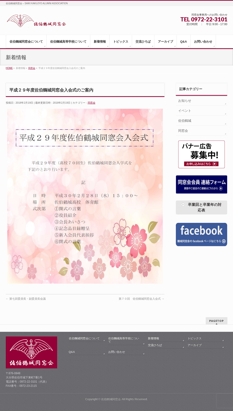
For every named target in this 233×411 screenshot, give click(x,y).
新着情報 (153, 338)
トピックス (195, 338)
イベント (184, 110)
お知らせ (184, 100)
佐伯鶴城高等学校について (123, 340)
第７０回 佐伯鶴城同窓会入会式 (141, 298)
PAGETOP (216, 320)
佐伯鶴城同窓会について (84, 338)
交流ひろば (155, 345)
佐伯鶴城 (184, 120)
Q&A (72, 351)
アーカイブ (195, 345)
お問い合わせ (116, 351)
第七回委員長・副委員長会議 (26, 298)
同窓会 (91, 102)
